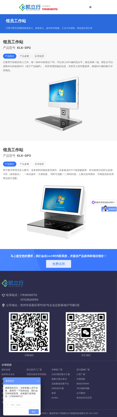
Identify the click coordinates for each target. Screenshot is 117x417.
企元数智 (81, 393)
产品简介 (9, 56)
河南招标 (81, 379)
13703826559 (29, 300)
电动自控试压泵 (84, 397)
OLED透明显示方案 (61, 374)
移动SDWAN (83, 383)
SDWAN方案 (58, 388)
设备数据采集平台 (60, 383)
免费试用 (58, 264)
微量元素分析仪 (59, 379)
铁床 (54, 393)
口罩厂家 (81, 374)
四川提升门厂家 (34, 369)
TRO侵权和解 (83, 388)
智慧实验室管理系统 (36, 374)
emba (55, 397)
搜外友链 (6, 369)
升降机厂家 (57, 369)
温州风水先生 (8, 374)
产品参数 (24, 56)
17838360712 (50, 9)
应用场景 (39, 56)
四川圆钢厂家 (83, 369)
